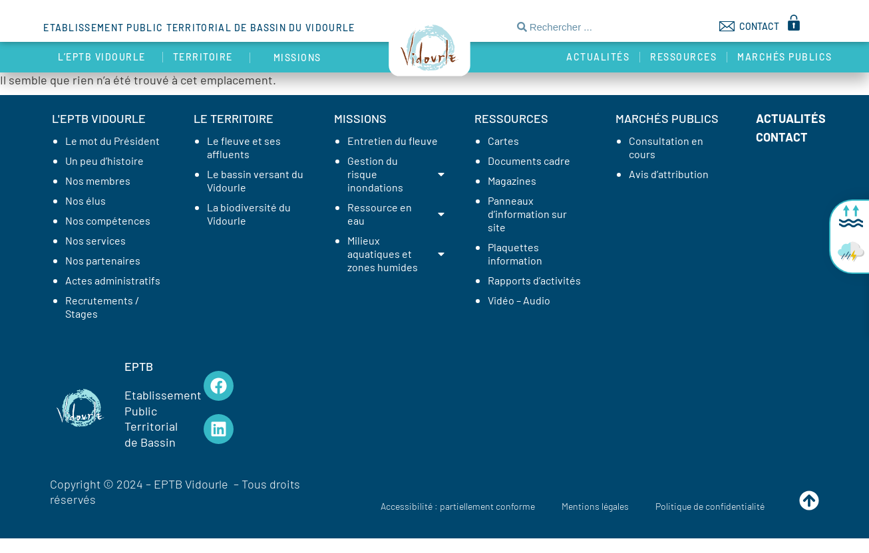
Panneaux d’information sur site (527, 213)
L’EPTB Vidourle (105, 57)
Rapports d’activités (534, 280)
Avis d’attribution (669, 173)
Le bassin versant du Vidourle (255, 180)
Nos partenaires (102, 260)
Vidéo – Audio (519, 300)
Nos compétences (107, 220)
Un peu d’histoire (104, 160)
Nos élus (85, 200)
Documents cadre (529, 160)
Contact (782, 137)
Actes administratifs (112, 280)
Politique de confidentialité (710, 506)
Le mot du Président (112, 140)
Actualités (597, 56)
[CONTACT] (727, 26)
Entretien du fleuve (392, 140)
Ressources (683, 56)
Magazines (512, 180)
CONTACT (759, 26)
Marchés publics (788, 57)
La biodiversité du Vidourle (249, 214)
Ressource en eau (396, 214)
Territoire (206, 57)
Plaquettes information (515, 254)
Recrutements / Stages (102, 307)
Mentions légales (595, 506)
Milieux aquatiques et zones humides (396, 253)
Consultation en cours (666, 147)
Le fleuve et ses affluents (244, 147)
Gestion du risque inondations (396, 173)
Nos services (95, 240)
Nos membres (97, 180)
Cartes (503, 140)
